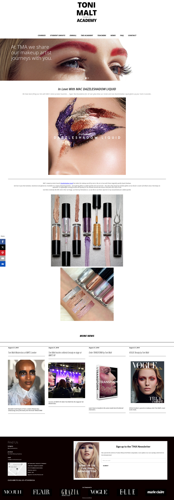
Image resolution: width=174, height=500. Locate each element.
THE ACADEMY (87, 35)
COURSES (42, 35)
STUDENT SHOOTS (57, 35)
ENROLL (73, 35)
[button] (169, 60)
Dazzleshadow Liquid (67, 183)
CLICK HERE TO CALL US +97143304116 (21, 480)
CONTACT (132, 35)
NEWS (113, 35)
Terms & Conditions (87, 497)
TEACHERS (101, 35)
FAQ (122, 35)
